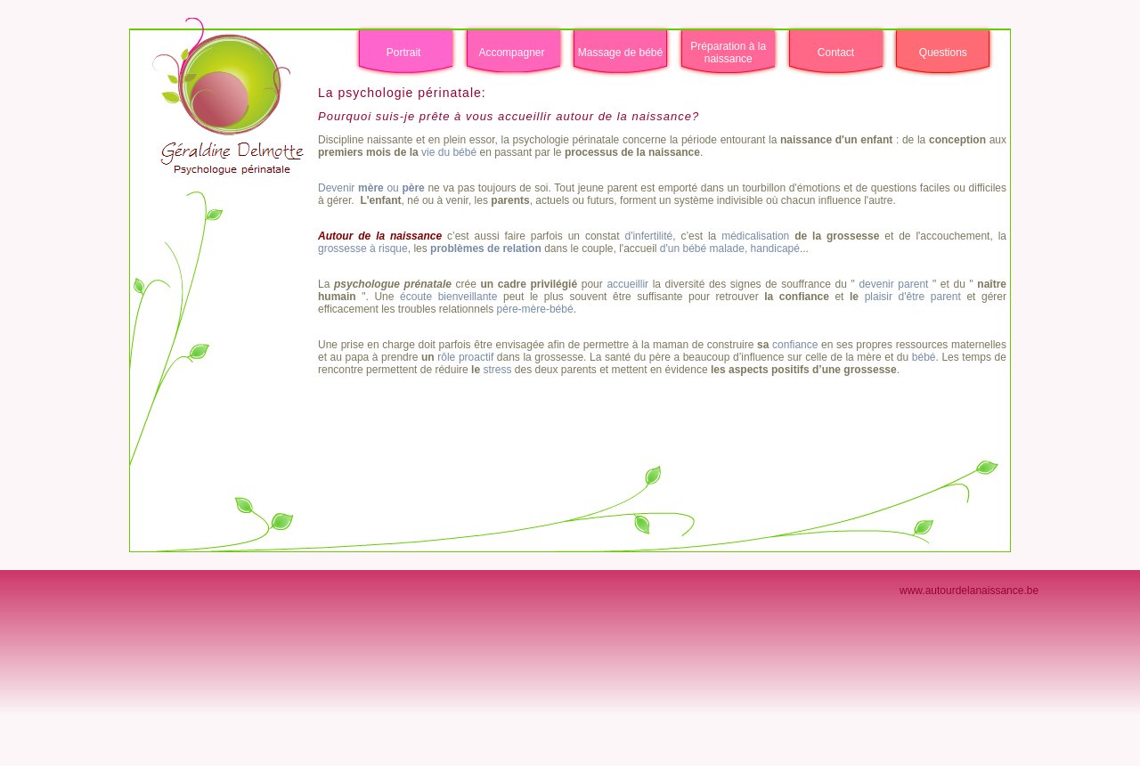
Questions (943, 52)
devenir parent (895, 284)
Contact (836, 52)
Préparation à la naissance (728, 52)
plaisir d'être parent (910, 296)
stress (497, 369)
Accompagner (511, 52)
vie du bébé (448, 152)
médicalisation (755, 236)
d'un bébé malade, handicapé (730, 248)
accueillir (627, 284)
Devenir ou (371, 188)
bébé (924, 357)
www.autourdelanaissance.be (969, 590)
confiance (795, 344)
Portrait (404, 52)
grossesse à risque (363, 248)
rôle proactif (465, 357)
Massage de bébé (620, 52)
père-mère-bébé (535, 309)
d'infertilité (648, 236)
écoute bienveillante (445, 296)
